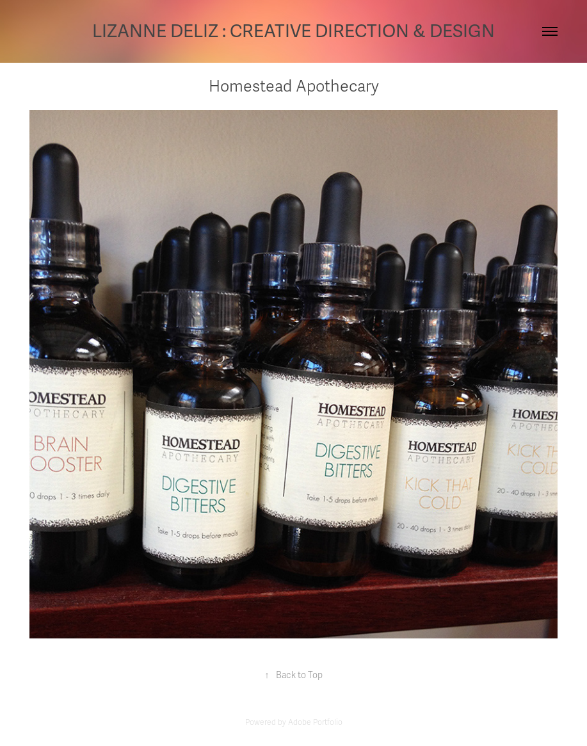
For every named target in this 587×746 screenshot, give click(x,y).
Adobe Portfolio (315, 722)
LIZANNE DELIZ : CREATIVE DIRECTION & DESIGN (293, 31)
